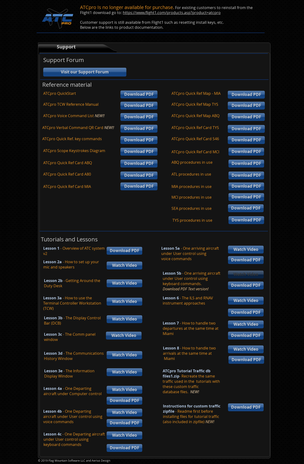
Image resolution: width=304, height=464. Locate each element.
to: (120, 12)
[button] (246, 274)
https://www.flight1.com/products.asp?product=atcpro (172, 12)
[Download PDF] (138, 94)
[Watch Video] (124, 265)
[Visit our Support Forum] (84, 72)
